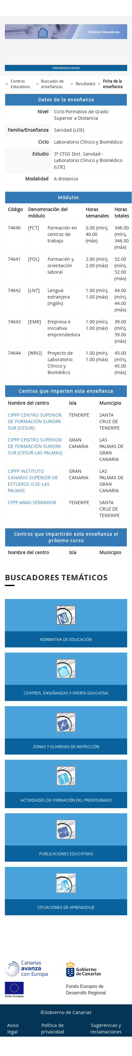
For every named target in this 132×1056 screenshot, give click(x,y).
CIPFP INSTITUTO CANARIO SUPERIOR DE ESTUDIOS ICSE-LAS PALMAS (33, 480)
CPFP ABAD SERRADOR (32, 502)
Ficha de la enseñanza (113, 83)
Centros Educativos (20, 83)
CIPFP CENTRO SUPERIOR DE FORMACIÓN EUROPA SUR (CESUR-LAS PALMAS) (35, 446)
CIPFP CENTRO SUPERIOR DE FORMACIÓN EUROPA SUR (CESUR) (35, 421)
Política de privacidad (52, 1028)
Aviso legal (12, 1028)
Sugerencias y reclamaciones (106, 1028)
